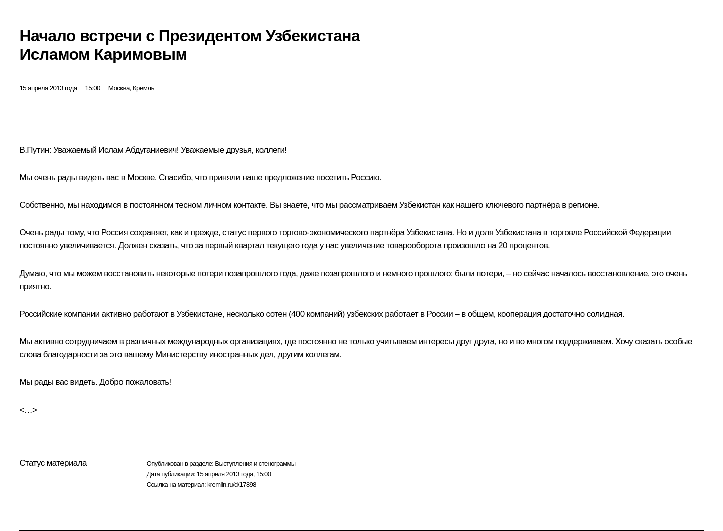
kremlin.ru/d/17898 (231, 484)
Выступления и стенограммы (255, 463)
